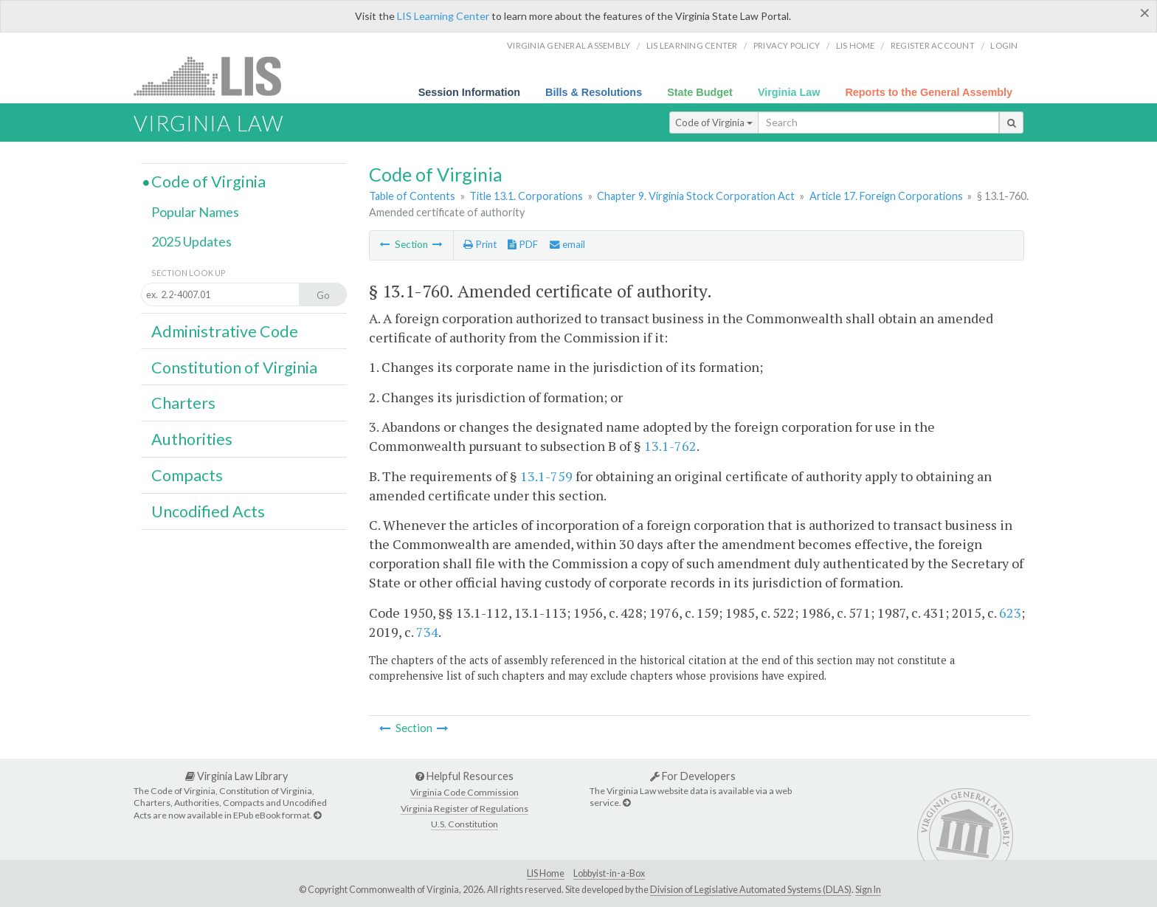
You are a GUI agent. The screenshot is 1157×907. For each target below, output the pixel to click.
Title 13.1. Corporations (526, 196)
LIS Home (545, 873)
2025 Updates (191, 241)
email (567, 244)
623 (1010, 612)
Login (1004, 45)
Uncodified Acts (208, 511)
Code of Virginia (714, 122)
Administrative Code (224, 331)
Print (480, 244)
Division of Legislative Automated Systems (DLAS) (751, 889)
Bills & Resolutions (593, 92)
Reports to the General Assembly (928, 92)
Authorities (191, 439)
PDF (523, 244)
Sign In (868, 889)
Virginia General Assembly (568, 45)
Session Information (469, 92)
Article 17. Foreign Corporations (886, 196)
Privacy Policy (787, 45)
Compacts (187, 475)
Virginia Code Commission (464, 792)
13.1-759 (546, 476)
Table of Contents (412, 196)
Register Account (933, 45)
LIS (216, 75)
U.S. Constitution (464, 824)
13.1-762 (670, 446)
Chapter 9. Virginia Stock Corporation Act (696, 196)
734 (427, 632)
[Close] (1144, 12)
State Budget (700, 92)
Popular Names (195, 212)
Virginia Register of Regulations (464, 808)
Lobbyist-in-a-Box (609, 873)
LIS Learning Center (443, 16)
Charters (183, 403)
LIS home (855, 45)
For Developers (693, 776)
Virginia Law (789, 92)
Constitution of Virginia (234, 367)
